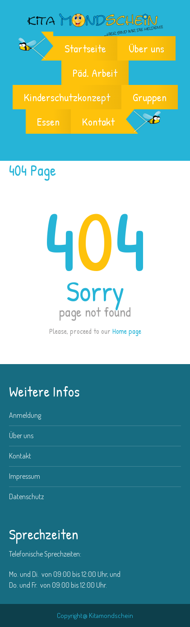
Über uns (146, 48)
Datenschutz (26, 496)
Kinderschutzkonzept (67, 97)
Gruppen (149, 97)
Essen (48, 121)
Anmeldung (25, 415)
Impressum (24, 476)
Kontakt (98, 121)
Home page (126, 331)
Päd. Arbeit (95, 73)
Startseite (85, 48)
